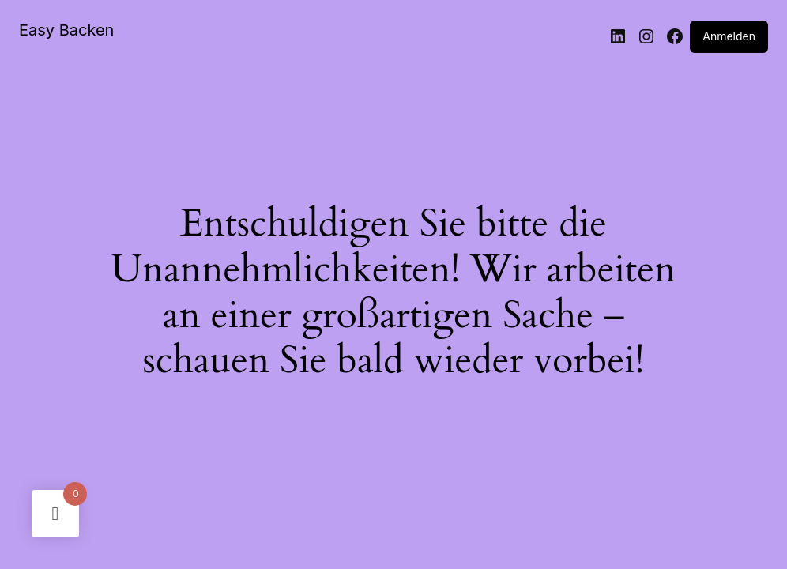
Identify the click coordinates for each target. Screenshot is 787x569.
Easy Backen (66, 30)
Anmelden (728, 36)
